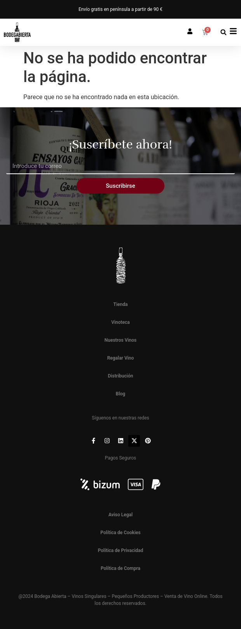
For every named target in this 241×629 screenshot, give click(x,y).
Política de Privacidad (120, 550)
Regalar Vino (120, 358)
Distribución (120, 376)
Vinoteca (120, 322)
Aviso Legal (120, 514)
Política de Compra (120, 568)
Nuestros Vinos (121, 340)
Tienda (121, 304)
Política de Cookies (120, 532)
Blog (120, 394)
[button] (223, 32)
